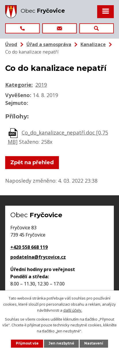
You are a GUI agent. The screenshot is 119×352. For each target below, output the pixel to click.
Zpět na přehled (32, 162)
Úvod (11, 44)
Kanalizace (93, 44)
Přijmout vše (27, 343)
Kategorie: (19, 84)
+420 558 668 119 (29, 247)
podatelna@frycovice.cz (38, 257)
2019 (41, 84)
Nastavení (93, 343)
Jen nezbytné (61, 343)
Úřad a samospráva (48, 44)
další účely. (72, 310)
